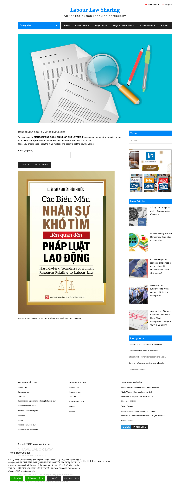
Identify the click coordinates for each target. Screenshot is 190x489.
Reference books (127, 420)
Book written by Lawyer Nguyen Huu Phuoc (138, 411)
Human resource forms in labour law (43, 318)
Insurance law (23, 392)
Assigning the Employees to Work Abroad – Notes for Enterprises (159, 290)
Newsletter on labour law (28, 429)
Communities (146, 25)
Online (72, 411)
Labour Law (74, 387)
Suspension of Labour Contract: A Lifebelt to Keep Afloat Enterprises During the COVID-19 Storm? (160, 318)
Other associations (128, 401)
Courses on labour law (138, 344)
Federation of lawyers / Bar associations (137, 396)
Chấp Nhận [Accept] (16, 478)
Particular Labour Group (70, 318)
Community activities (137, 369)
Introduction (81, 25)
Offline (72, 407)
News (20, 420)
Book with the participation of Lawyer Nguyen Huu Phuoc (143, 416)
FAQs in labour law (122, 25)
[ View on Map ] (104, 461)
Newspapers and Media (156, 357)
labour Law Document (137, 357)
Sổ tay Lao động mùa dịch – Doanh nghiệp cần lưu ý (160, 211)
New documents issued (27, 405)
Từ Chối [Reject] (53, 478)
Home (67, 25)
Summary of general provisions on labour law (147, 363)
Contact (164, 25)
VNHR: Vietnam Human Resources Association (140, 387)
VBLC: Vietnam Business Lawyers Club (136, 392)
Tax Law (21, 396)
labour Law (22, 387)
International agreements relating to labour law (36, 401)
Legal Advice (101, 25)
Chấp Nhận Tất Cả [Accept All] (35, 478)
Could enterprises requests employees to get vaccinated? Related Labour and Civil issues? (160, 266)
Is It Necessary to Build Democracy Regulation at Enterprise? (161, 236)
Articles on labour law (26, 425)
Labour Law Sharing (95, 10)
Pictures (21, 416)
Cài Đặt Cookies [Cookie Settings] (71, 478)
